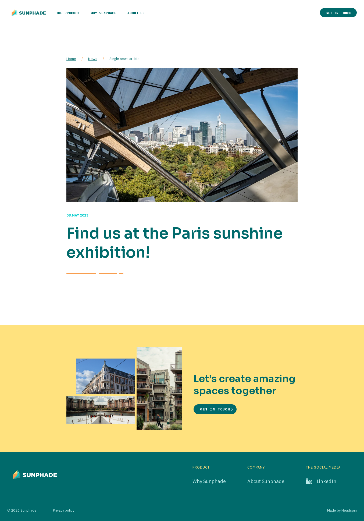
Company (256, 467)
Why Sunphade (103, 13)
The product (68, 13)
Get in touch (338, 13)
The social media (323, 467)
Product (201, 467)
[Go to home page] (28, 12)
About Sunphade (265, 481)
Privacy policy (63, 510)
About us (136, 13)
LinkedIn (326, 481)
